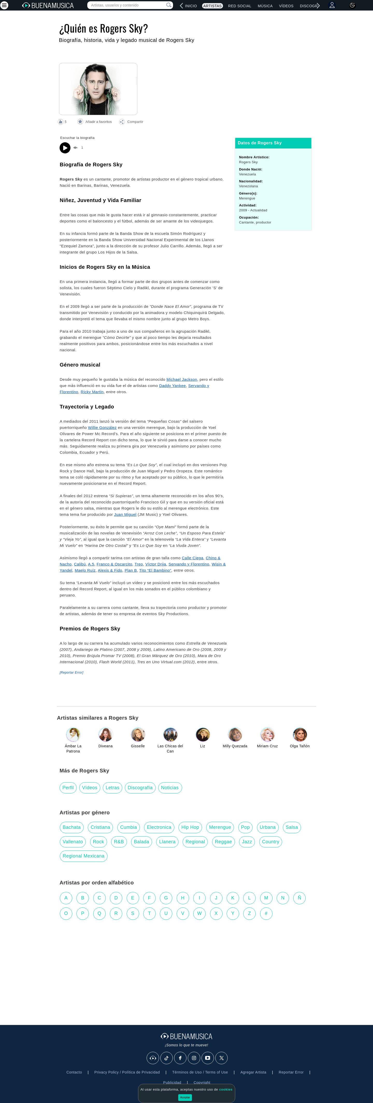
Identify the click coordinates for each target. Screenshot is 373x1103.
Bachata (72, 827)
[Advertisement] (186, 965)
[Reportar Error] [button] (71, 672)
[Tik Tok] (167, 1058)
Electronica (159, 827)
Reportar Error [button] (291, 1072)
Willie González (102, 427)
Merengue (220, 827)
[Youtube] (208, 1058)
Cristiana (100, 827)
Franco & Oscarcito (114, 564)
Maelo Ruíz (85, 570)
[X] (222, 1058)
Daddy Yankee (172, 385)
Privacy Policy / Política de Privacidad (127, 1072)
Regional (195, 841)
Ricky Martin (92, 392)
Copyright (201, 1082)
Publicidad (172, 1082)
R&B (119, 841)
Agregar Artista (253, 1072)
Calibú (80, 564)
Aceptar (185, 1097)
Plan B (131, 570)
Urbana (268, 827)
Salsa (292, 827)
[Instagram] (194, 1058)
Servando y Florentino (189, 564)
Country (270, 841)
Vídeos (286, 6)
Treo (139, 564)
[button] (131, 122)
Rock (98, 841)
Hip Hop (190, 827)
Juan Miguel (125, 514)
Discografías (314, 6)
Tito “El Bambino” (155, 570)
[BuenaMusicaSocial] (153, 1058)
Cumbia (128, 827)
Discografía (140, 787)
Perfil (68, 787)
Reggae (223, 841)
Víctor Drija (155, 564)
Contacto (74, 1072)
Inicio (191, 6)
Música (265, 6)
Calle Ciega (192, 558)
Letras (112, 787)
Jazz (247, 841)
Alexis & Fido (110, 570)
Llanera (167, 841)
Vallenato (73, 841)
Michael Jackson (182, 379)
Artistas (212, 6)
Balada (141, 841)
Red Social (240, 6)
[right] (318, 6)
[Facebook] (180, 1058)
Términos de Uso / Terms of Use (200, 1072)
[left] (181, 6)
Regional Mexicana (84, 856)
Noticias (170, 787)
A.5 (91, 564)
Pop (245, 827)
